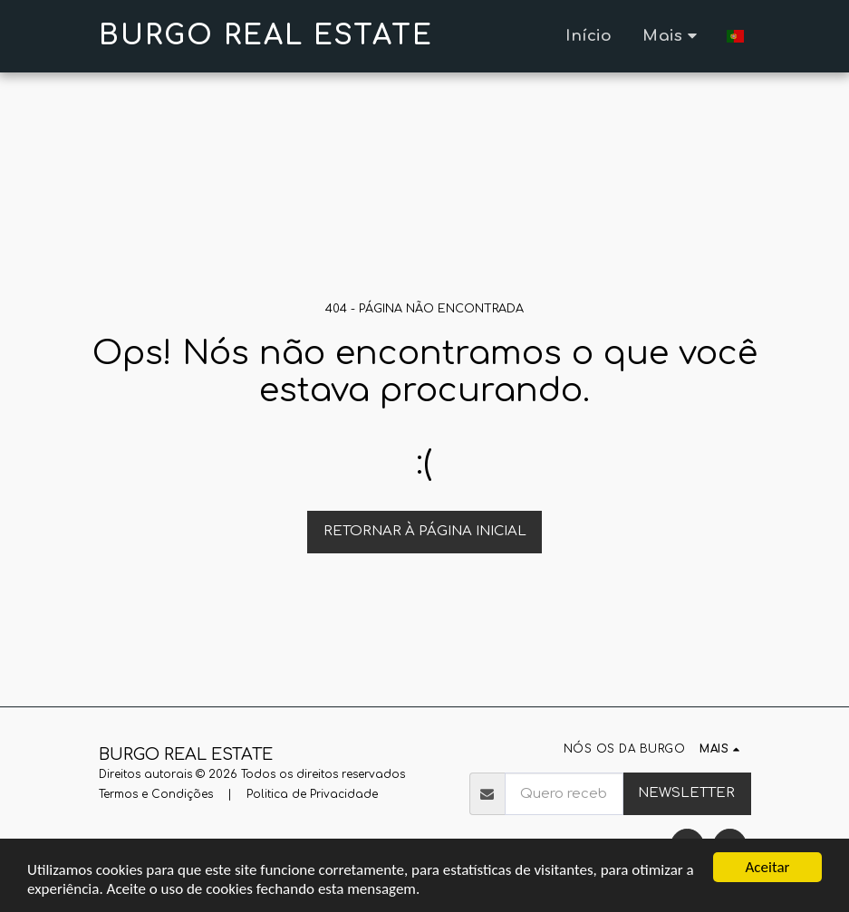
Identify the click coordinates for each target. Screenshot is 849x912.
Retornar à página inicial (424, 531)
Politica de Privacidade (312, 794)
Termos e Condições (156, 794)
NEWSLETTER (686, 793)
